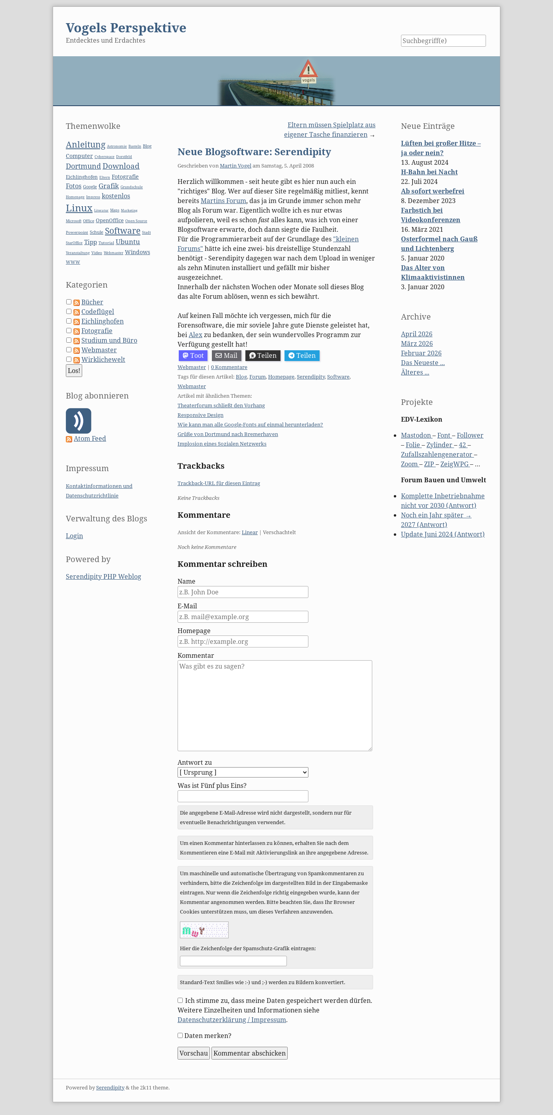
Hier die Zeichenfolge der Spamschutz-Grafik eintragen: (248, 948)
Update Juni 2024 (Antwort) (443, 534)
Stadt (146, 232)
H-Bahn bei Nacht (429, 172)
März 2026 (417, 343)
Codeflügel (97, 311)
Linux (79, 207)
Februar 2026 (421, 353)
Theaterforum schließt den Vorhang (221, 405)
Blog (241, 376)
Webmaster (192, 367)
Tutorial (106, 242)
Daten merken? (207, 1035)
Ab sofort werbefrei (432, 191)
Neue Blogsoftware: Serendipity (254, 151)
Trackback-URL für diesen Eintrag (219, 483)
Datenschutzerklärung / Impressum (232, 1019)
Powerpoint (77, 232)
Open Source (136, 220)
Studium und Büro (109, 340)
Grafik (109, 185)
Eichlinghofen (82, 177)
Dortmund (83, 166)
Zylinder (440, 444)
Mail (226, 355)
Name (187, 581)
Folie (414, 444)
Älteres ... (415, 372)
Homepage (281, 376)
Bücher (92, 302)
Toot (193, 355)
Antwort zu (195, 762)
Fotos (73, 186)
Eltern (104, 177)
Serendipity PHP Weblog (103, 576)
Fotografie (125, 176)
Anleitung (85, 144)
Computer (79, 156)
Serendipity (311, 376)
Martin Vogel (235, 165)
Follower (470, 435)
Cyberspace (105, 156)
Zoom (410, 464)
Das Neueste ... (423, 362)
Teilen (263, 355)
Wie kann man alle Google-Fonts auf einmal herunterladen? (250, 424)
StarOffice (74, 243)
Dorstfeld (124, 156)
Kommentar (196, 655)
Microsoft (73, 220)
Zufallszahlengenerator (437, 454)
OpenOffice (110, 220)
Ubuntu (128, 241)
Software (338, 376)
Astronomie (117, 146)
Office (88, 220)
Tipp (90, 242)
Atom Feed (90, 438)
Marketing (129, 210)
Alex (195, 334)
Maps (114, 210)
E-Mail (187, 606)
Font (444, 435)
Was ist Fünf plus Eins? (212, 785)
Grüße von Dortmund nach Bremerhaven (228, 434)
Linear (250, 532)
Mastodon (417, 435)
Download (121, 166)
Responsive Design (200, 414)
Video (96, 252)
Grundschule (131, 186)
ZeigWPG (455, 464)
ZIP (430, 464)
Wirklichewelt (103, 359)
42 (463, 444)
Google (90, 186)
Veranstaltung (78, 253)
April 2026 (417, 334)
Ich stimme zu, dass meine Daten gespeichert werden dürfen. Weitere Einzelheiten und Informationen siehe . (275, 1010)
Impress (93, 197)
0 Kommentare (229, 367)
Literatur (101, 210)
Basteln (134, 146)
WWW (73, 262)
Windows (137, 252)
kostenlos (116, 195)
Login (74, 535)
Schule (96, 232)
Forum (257, 376)
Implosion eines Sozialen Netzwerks (222, 443)
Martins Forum (223, 200)
